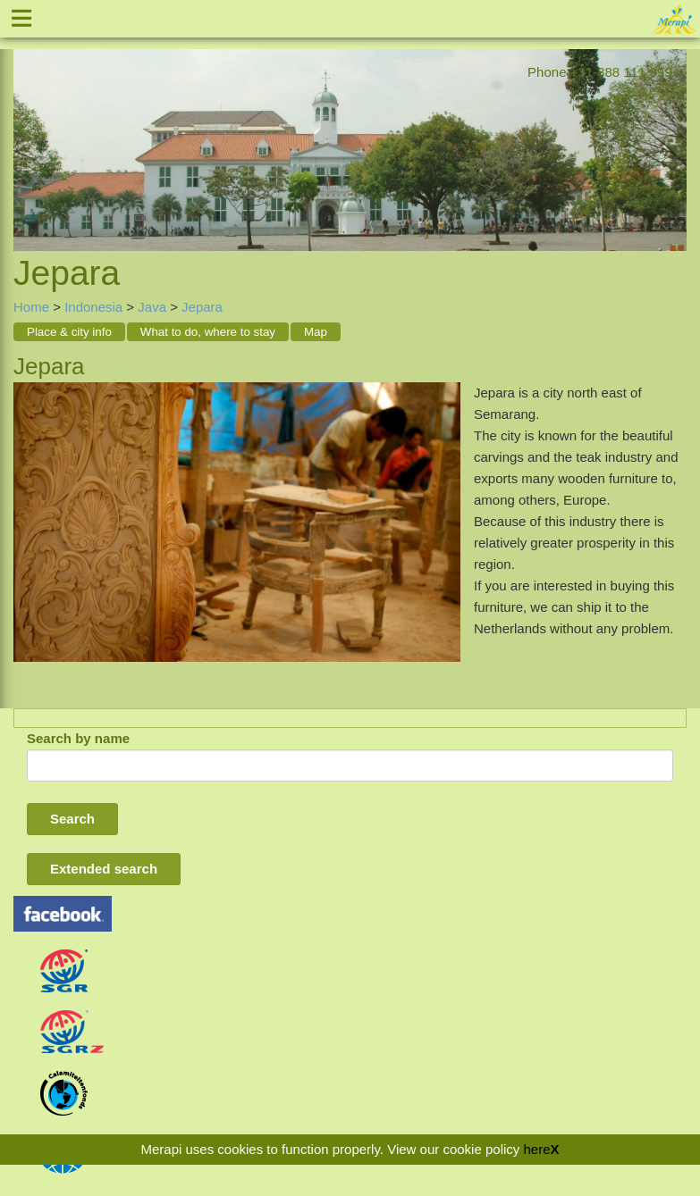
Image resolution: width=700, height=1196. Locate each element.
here (536, 1149)
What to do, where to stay (207, 332)
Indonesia (93, 306)
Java (152, 306)
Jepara (202, 306)
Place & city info (69, 332)
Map (315, 332)
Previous (26, 129)
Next (673, 129)
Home (31, 306)
